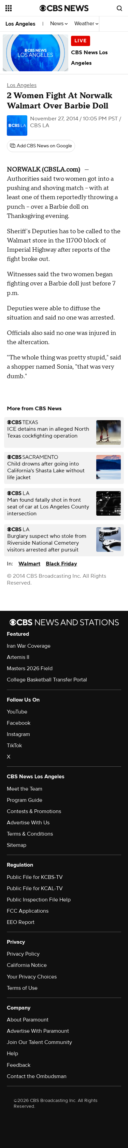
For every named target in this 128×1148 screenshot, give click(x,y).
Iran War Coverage (29, 646)
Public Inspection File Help (39, 899)
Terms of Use (22, 988)
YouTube (17, 712)
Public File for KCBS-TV (35, 877)
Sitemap (16, 845)
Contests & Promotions (34, 811)
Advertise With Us (28, 822)
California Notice (27, 965)
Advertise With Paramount (38, 1031)
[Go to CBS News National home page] (64, 8)
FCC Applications (27, 911)
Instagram (18, 734)
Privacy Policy (23, 954)
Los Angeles (20, 23)
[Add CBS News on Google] (41, 146)
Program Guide (24, 800)
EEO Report (20, 922)
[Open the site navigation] (22, 8)
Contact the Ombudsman (37, 1076)
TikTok (14, 745)
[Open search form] (119, 8)
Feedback (18, 1065)
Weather (86, 23)
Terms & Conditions (30, 834)
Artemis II (18, 657)
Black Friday (61, 563)
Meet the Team (24, 789)
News (59, 23)
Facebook (18, 723)
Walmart (29, 563)
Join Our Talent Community (39, 1042)
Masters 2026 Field (30, 668)
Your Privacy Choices (32, 977)
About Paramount (27, 1019)
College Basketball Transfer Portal (47, 679)
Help (12, 1053)
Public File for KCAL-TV (35, 888)
